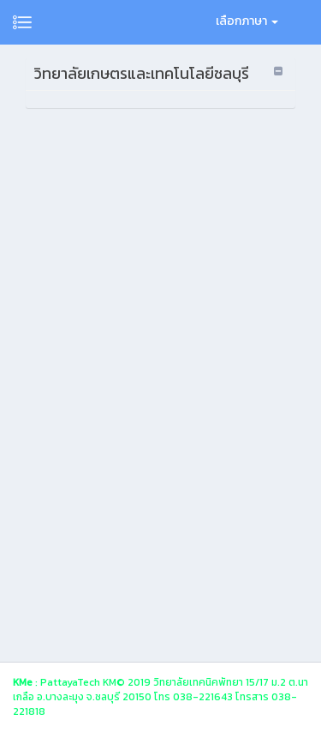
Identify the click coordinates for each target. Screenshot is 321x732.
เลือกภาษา (247, 21)
